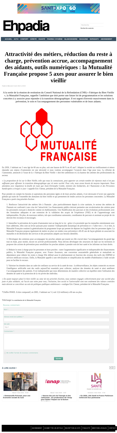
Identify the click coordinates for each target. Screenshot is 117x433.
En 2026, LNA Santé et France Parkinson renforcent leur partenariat (96, 397)
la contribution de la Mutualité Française (28, 300)
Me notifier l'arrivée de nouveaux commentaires (22, 353)
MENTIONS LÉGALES (98, 428)
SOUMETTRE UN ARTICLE (48, 428)
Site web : (7, 324)
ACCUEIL (8, 39)
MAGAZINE (83, 39)
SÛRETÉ (33, 39)
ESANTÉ (42, 39)
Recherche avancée (87, 28)
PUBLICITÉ (84, 428)
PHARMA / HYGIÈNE (55, 39)
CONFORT (24, 39)
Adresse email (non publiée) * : (14, 317)
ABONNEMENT (106, 39)
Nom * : (6, 309)
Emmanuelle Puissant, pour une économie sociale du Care (16, 397)
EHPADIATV (94, 39)
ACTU (16, 39)
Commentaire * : (9, 331)
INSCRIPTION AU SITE (69, 428)
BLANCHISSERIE (71, 39)
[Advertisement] (58, 415)
